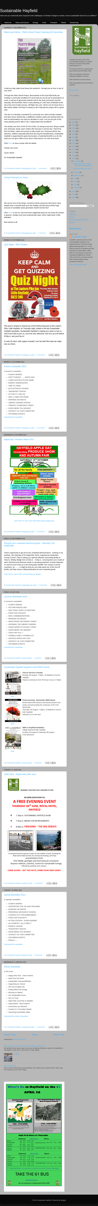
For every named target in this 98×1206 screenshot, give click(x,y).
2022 (74, 134)
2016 (74, 152)
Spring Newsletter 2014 (14, 895)
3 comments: (38, 883)
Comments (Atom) (19, 1039)
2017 (74, 149)
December (77, 161)
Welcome (8, 22)
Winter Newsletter (12, 967)
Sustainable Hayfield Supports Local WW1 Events (26, 667)
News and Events (22, 22)
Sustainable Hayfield (18, 10)
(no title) (16, 1054)
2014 (74, 158)
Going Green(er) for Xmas (16, 177)
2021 (74, 137)
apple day (73, 214)
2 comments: (41, 355)
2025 (74, 125)
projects (72, 222)
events (72, 217)
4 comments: (42, 168)
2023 (74, 131)
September (78, 175)
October (77, 172)
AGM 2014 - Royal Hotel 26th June (20, 774)
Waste (63, 22)
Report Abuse (75, 229)
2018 (74, 146)
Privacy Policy (74, 90)
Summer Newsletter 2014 (15, 596)
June (75, 181)
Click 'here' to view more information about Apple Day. (34, 521)
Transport (53, 22)
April (75, 184)
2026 (74, 122)
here (10, 143)
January (77, 187)
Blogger (63, 1200)
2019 (74, 143)
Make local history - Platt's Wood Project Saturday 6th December (33, 32)
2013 (74, 191)
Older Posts (58, 1034)
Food (44, 22)
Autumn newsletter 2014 (15, 366)
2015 (74, 155)
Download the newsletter (13, 417)
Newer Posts (10, 1034)
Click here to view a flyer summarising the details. (22, 574)
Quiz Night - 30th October (15, 244)
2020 (74, 140)
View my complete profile (78, 264)
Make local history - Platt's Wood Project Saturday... (82, 164)
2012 (74, 194)
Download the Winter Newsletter (16, 1016)
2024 (74, 128)
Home (34, 1034)
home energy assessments (79, 220)
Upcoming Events (10, 1066)
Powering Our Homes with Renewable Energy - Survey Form (24, 1046)
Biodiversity (74, 22)
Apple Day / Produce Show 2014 (19, 439)
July (75, 178)
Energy (35, 22)
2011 (74, 197)
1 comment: (42, 233)
